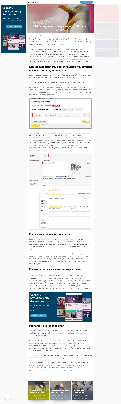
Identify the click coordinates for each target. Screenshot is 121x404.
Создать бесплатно (86, 2)
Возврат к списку (7, 396)
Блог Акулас (32, 2)
